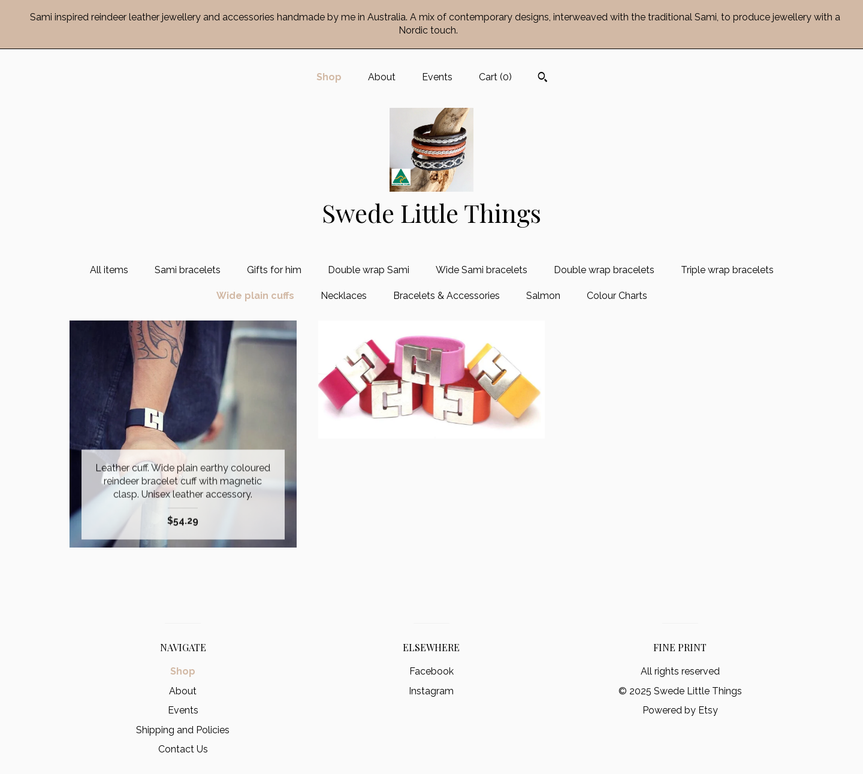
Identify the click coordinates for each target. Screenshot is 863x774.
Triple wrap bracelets (727, 270)
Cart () (495, 77)
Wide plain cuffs (255, 295)
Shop (329, 77)
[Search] (542, 78)
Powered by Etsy (680, 710)
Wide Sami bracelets (481, 270)
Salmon (543, 295)
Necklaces (344, 295)
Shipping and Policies (183, 730)
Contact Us (183, 749)
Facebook (431, 671)
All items (109, 270)
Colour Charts (617, 295)
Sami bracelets (188, 270)
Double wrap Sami (368, 270)
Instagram (431, 691)
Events (437, 77)
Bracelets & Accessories (446, 295)
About (382, 77)
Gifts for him (274, 270)
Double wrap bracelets (604, 270)
